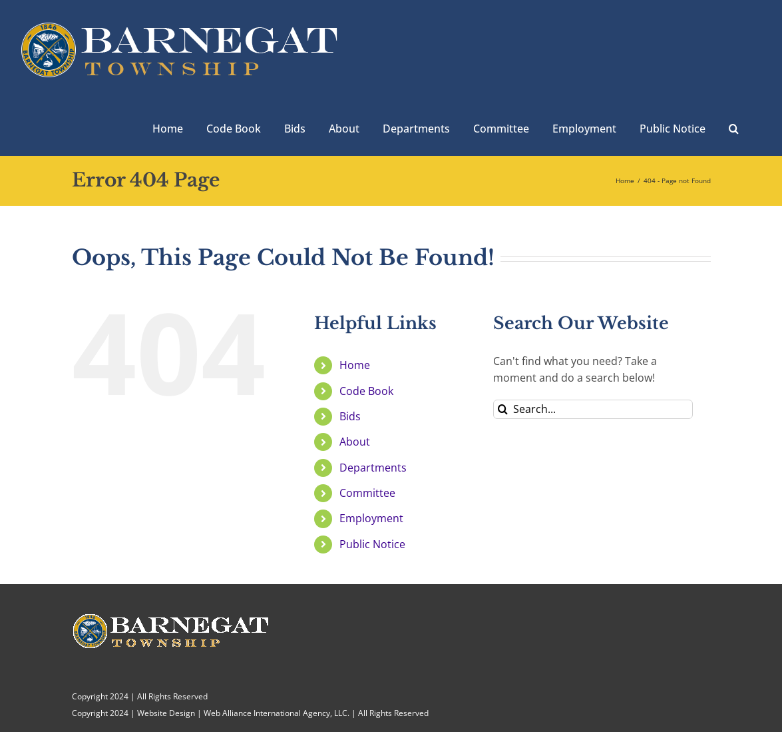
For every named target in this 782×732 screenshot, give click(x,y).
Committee (367, 493)
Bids (350, 416)
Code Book (366, 391)
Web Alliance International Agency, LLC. (276, 713)
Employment (371, 518)
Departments (373, 467)
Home (354, 365)
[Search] (502, 409)
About (354, 441)
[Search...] (593, 409)
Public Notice (372, 544)
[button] (734, 127)
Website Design (166, 713)
